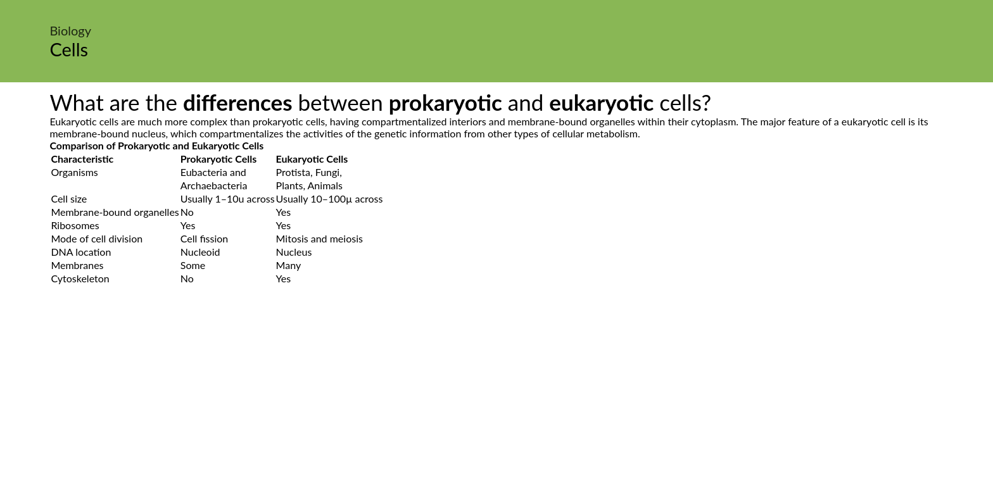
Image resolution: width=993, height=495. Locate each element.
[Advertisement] (496, 404)
